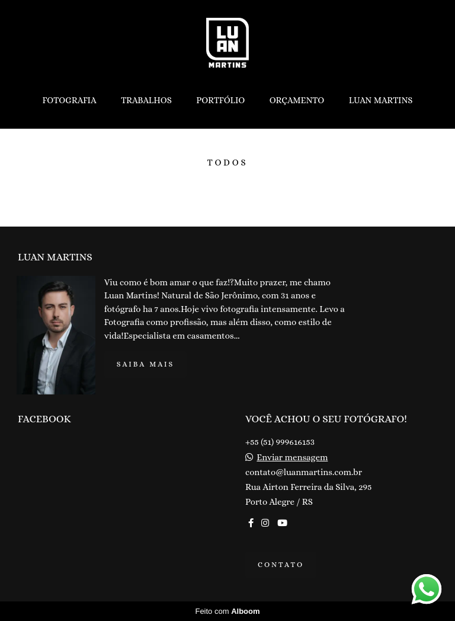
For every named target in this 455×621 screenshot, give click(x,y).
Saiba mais (146, 364)
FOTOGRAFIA (69, 100)
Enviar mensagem (292, 457)
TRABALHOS (146, 100)
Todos (227, 162)
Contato (281, 565)
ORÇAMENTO (297, 100)
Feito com (227, 611)
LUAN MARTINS (381, 100)
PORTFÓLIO (220, 100)
